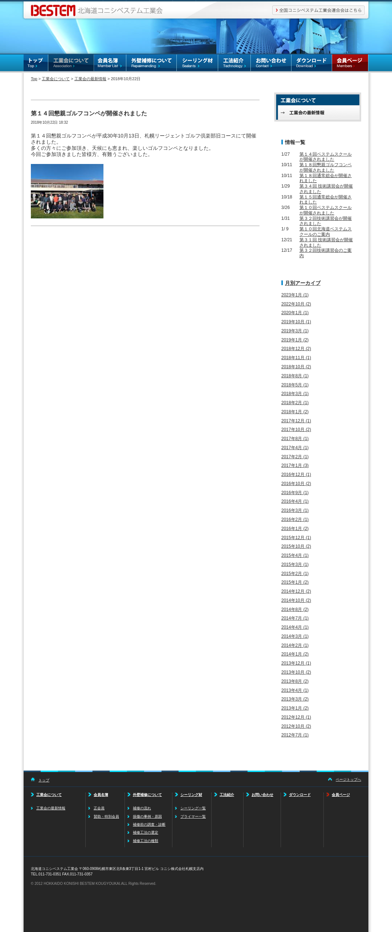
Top (34, 79)
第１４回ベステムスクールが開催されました (325, 157)
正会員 (99, 808)
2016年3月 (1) (295, 510)
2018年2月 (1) (295, 402)
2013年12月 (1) (296, 663)
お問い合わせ (271, 63)
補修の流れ (142, 808)
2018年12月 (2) (296, 348)
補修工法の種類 (145, 841)
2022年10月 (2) (296, 304)
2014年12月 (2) (296, 591)
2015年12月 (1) (296, 537)
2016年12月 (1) (296, 474)
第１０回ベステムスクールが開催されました (325, 210)
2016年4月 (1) (295, 501)
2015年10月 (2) (296, 546)
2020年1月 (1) (295, 312)
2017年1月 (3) (295, 465)
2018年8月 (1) (295, 375)
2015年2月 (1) (295, 573)
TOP (36, 63)
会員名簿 (110, 63)
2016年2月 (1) (295, 519)
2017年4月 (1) (295, 447)
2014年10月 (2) (296, 600)
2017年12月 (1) (296, 420)
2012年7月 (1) (295, 735)
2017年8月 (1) (295, 438)
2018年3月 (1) (295, 393)
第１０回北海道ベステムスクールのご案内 (325, 231)
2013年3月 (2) (295, 699)
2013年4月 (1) (295, 690)
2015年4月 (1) (295, 555)
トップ (43, 780)
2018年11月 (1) (296, 357)
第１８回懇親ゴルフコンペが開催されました (325, 167)
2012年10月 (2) (296, 726)
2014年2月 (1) (295, 645)
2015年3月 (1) (295, 564)
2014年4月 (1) (295, 627)
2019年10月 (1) (296, 321)
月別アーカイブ (302, 283)
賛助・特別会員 (106, 816)
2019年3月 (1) (295, 330)
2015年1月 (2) (295, 582)
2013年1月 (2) (295, 708)
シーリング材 (197, 63)
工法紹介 (234, 63)
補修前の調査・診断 (149, 824)
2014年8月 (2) (295, 609)
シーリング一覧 (193, 808)
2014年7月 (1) (295, 618)
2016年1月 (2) (295, 528)
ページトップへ (348, 779)
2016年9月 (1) (295, 492)
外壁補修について (151, 63)
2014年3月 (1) (295, 636)
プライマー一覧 (193, 816)
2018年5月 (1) (295, 384)
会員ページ (350, 63)
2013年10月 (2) (296, 672)
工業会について (71, 63)
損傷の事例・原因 (147, 816)
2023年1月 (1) (295, 294)
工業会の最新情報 (90, 79)
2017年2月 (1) (295, 456)
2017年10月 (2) (296, 429)
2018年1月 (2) (295, 411)
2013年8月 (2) (295, 681)
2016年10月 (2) (296, 483)
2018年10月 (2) (296, 366)
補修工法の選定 (145, 832)
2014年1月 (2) (295, 654)
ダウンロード (311, 63)
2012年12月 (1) (296, 717)
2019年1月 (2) (295, 339)
